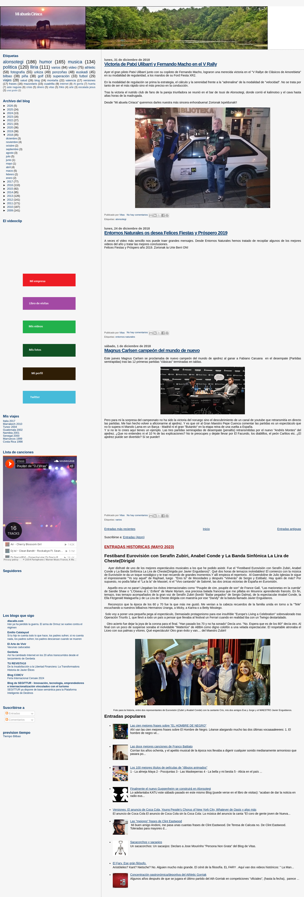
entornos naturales (125, 337)
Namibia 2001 (11, 432)
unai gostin (12, 90)
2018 (10, 134)
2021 (10, 123)
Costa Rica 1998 (13, 441)
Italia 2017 (9, 421)
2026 (10, 105)
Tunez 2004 (10, 426)
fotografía (18, 72)
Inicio (206, 529)
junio (9, 160)
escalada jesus (87, 87)
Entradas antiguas (289, 529)
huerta (91, 83)
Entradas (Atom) (134, 537)
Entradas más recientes (119, 529)
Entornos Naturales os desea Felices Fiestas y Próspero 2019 (165, 232)
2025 (10, 109)
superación (61, 76)
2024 (10, 113)
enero (9, 178)
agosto (10, 152)
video (73, 67)
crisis (29, 87)
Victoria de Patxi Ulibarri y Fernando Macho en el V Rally (160, 64)
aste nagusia (14, 87)
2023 (10, 116)
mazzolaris (30, 83)
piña (25, 76)
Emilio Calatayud (18, 632)
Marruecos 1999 (12, 438)
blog (37, 80)
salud (23, 80)
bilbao (7, 76)
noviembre (12, 142)
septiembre (12, 149)
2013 (10, 195)
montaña (52, 80)
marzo (10, 170)
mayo (9, 163)
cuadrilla (49, 83)
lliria (34, 67)
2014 (10, 192)
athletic (90, 67)
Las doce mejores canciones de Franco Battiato (161, 746)
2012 (10, 199)
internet (64, 83)
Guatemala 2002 (13, 429)
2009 (10, 210)
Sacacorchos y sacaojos (146, 842)
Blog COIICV (15, 675)
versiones (89, 80)
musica (75, 61)
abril (8, 167)
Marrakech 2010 (12, 424)
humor (45, 61)
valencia (71, 80)
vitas (51, 87)
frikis (61, 87)
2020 (10, 127)
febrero (10, 174)
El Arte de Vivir (16, 644)
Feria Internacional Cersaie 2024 (25, 678)
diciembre (12, 138)
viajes (7, 80)
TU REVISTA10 (16, 663)
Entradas (12, 713)
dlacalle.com (15, 621)
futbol (83, 76)
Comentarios (15, 719)
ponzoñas (59, 72)
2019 (10, 131)
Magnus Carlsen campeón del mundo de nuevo (152, 350)
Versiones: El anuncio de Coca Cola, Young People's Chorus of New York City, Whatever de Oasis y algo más (184, 809)
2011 (10, 203)
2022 (10, 120)
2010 (10, 206)
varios (118, 519)
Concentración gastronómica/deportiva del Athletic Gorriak (168, 874)
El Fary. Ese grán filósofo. (129, 863)
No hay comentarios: (138, 214)
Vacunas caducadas (18, 647)
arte (71, 87)
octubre (10, 145)
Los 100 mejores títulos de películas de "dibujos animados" (169, 767)
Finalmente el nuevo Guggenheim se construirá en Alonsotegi (170, 788)
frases (12, 83)
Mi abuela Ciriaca (28, 14)
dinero (40, 87)
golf (40, 76)
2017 (10, 181)
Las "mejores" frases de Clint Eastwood (156, 821)
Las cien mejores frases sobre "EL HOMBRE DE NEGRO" (168, 725)
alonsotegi (120, 219)
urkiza (38, 72)
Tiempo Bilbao (12, 736)
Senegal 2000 (11, 435)
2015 (10, 188)
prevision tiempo (16, 732)
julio (8, 156)
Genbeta (12, 652)
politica (10, 67)
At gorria (78, 83)
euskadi (82, 72)
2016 (10, 185)
